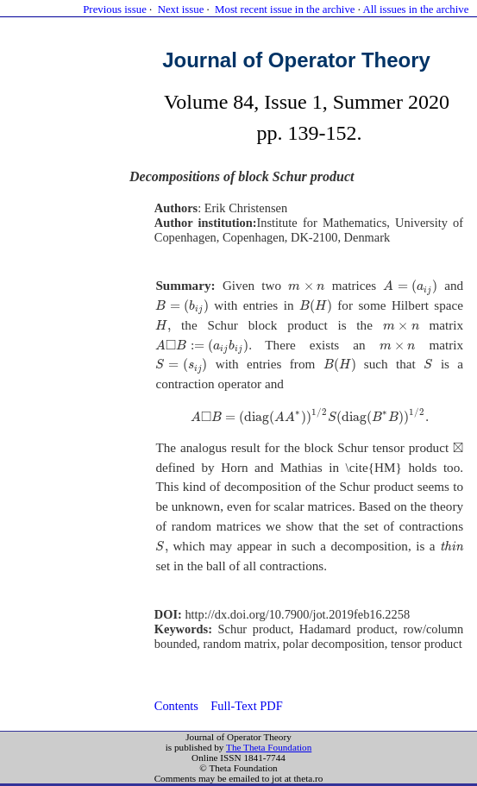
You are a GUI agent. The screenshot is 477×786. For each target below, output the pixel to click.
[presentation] (306, 286)
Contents (176, 706)
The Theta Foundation (268, 747)
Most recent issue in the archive (285, 9)
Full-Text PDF (246, 706)
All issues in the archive (415, 9)
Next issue (181, 9)
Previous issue (115, 9)
